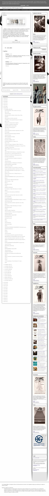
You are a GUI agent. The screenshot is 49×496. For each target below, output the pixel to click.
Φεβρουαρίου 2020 (8, 278)
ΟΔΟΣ (34, 41)
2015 (5, 288)
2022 (5, 104)
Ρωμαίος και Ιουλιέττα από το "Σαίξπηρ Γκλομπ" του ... (13, 173)
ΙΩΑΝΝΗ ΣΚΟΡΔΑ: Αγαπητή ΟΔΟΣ (10, 164)
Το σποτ (6, 259)
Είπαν (6, 219)
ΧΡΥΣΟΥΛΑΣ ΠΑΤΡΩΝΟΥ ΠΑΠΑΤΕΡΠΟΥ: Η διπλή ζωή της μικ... (15, 227)
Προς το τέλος (7, 121)
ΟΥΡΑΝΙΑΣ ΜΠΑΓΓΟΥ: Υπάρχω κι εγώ (11, 141)
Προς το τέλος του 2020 (8, 165)
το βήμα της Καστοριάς (36, 133)
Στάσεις (6, 221)
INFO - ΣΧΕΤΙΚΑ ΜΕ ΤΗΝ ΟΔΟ (15, 9)
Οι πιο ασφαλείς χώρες (8, 198)
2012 (5, 293)
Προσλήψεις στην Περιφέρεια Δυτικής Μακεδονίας (13, 253)
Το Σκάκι (6, 208)
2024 (5, 101)
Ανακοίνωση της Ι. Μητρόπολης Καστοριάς (11, 179)
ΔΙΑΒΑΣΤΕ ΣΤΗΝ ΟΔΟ (9, 187)
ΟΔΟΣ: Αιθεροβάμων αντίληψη (10, 136)
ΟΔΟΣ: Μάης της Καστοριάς (9, 245)
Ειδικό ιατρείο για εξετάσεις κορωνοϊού (11, 118)
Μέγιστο (6, 178)
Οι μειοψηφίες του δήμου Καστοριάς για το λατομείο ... (13, 188)
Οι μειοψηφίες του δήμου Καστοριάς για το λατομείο (13, 205)
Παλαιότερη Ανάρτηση (25, 90)
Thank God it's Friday (8, 224)
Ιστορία (6, 185)
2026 (5, 98)
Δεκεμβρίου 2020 (8, 109)
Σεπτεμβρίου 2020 (8, 267)
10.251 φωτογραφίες (8, 196)
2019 (5, 282)
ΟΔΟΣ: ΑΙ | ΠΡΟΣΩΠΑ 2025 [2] (42, 345)
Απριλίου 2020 (7, 275)
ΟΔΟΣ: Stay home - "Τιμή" (9, 181)
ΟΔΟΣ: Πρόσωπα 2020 (8, 201)
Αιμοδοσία (6, 116)
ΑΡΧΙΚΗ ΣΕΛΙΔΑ (5, 9)
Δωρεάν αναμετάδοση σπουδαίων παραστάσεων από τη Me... (14, 130)
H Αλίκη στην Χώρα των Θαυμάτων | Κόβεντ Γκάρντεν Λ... (14, 144)
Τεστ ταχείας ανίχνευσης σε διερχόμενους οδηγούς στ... (13, 158)
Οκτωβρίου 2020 (7, 266)
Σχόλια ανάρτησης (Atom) (18, 93)
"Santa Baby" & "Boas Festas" (9, 147)
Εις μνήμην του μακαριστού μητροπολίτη (11, 124)
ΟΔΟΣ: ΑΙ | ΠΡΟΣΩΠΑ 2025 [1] (42, 356)
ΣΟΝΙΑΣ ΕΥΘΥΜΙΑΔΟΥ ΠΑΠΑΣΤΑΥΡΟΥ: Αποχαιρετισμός (14, 242)
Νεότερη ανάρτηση (6, 90)
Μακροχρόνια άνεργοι (8, 207)
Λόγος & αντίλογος (8, 113)
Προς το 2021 (7, 112)
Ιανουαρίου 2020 (7, 280)
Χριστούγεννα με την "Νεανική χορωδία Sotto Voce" (13, 153)
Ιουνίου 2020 (7, 272)
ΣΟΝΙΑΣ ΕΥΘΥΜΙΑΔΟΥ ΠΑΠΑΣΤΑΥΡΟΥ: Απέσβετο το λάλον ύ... (15, 199)
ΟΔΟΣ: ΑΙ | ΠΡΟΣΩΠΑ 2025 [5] (42, 367)
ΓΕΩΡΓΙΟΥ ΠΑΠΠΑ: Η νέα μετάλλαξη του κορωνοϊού (13, 167)
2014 (5, 290)
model (6, 262)
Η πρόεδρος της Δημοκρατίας (9, 156)
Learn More (23, 5)
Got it (27, 5)
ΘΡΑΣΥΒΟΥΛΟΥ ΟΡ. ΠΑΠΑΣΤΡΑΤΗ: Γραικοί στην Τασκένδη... (15, 236)
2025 (5, 99)
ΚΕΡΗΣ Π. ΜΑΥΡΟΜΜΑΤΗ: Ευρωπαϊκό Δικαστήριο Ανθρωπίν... (15, 239)
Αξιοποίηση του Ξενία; (8, 184)
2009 (5, 298)
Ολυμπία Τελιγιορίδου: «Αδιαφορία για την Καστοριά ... (13, 162)
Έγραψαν (6, 231)
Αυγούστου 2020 (7, 269)
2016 (5, 287)
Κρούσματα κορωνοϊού (8, 213)
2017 (5, 285)
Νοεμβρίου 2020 (7, 264)
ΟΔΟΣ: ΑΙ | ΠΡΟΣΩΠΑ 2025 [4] (42, 323)
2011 (5, 295)
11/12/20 (10, 61)
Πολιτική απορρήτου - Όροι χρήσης (27, 9)
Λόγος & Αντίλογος (8, 135)
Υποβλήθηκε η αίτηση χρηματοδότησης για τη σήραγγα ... (14, 119)
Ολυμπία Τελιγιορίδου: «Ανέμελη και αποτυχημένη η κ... (14, 211)
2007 (5, 301)
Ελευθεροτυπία (35, 470)
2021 (5, 106)
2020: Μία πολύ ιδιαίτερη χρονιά (10, 127)
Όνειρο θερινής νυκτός (8, 216)
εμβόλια (6, 254)
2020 (5, 107)
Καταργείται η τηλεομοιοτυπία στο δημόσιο (11, 122)
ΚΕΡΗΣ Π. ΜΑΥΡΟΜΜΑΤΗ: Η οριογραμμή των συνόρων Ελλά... (15, 145)
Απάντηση (7, 58)
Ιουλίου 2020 (7, 270)
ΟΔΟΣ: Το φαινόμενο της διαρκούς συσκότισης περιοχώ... (14, 256)
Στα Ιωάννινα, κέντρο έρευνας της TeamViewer (12, 191)
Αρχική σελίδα (15, 90)
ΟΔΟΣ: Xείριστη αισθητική (41, 329)
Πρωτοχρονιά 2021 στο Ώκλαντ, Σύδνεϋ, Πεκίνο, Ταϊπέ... (14, 115)
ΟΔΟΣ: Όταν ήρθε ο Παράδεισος (10, 210)
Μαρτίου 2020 (7, 277)
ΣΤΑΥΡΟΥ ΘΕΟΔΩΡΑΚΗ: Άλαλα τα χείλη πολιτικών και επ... (14, 176)
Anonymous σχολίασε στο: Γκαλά (37, 205)
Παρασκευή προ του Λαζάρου (41, 351)
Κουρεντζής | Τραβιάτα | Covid (9, 139)
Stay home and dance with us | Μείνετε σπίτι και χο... (13, 110)
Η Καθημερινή (35, 465)
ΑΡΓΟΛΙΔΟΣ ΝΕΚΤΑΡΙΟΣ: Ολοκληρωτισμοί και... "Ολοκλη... (15, 170)
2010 (5, 296)
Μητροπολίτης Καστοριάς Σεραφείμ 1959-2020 (12, 133)
